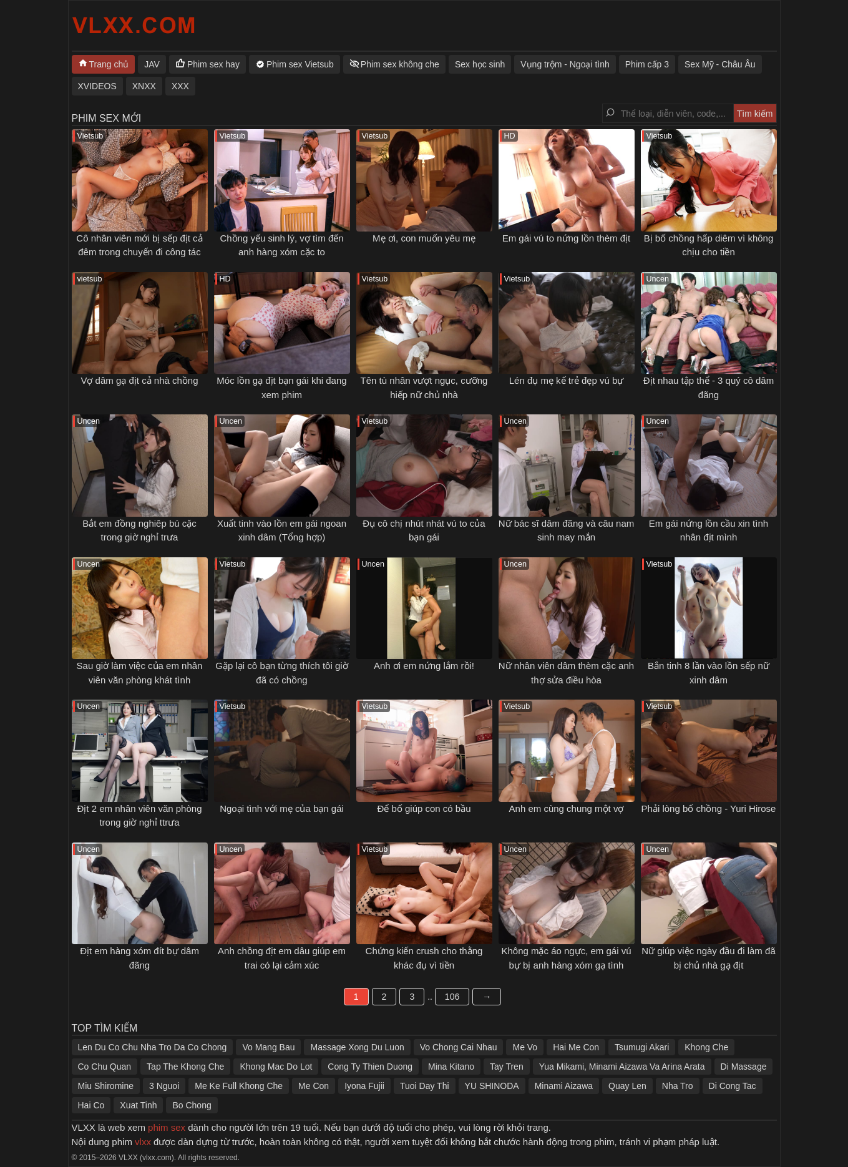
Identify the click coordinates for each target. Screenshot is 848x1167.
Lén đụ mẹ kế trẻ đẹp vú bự (566, 380)
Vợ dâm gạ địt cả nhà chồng (139, 380)
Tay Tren (507, 1067)
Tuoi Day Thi (424, 1086)
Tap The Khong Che (185, 1067)
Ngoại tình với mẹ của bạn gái (282, 808)
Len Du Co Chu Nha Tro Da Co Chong (152, 1047)
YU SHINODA (492, 1086)
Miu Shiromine (106, 1086)
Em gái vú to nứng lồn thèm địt (566, 238)
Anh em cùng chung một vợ (566, 808)
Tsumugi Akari (642, 1047)
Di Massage (744, 1067)
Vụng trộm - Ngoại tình (565, 64)
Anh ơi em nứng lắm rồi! (424, 665)
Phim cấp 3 (647, 64)
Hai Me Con (576, 1047)
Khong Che (706, 1047)
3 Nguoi (164, 1086)
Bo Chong (191, 1105)
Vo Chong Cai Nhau (458, 1047)
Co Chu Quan (105, 1067)
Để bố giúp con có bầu (423, 808)
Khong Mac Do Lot (276, 1067)
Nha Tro (677, 1086)
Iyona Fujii (364, 1086)
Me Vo (524, 1047)
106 (452, 997)
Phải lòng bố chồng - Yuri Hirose (708, 808)
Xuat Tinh (138, 1105)
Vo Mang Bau (268, 1047)
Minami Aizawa (564, 1086)
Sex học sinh (480, 64)
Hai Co (91, 1105)
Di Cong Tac (732, 1086)
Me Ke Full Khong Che (239, 1086)
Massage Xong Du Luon (357, 1047)
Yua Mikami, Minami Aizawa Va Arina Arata (622, 1067)
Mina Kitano (451, 1067)
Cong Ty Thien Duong (370, 1067)
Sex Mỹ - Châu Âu (720, 64)
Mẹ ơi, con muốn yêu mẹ (424, 238)
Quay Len (627, 1086)
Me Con (313, 1086)
